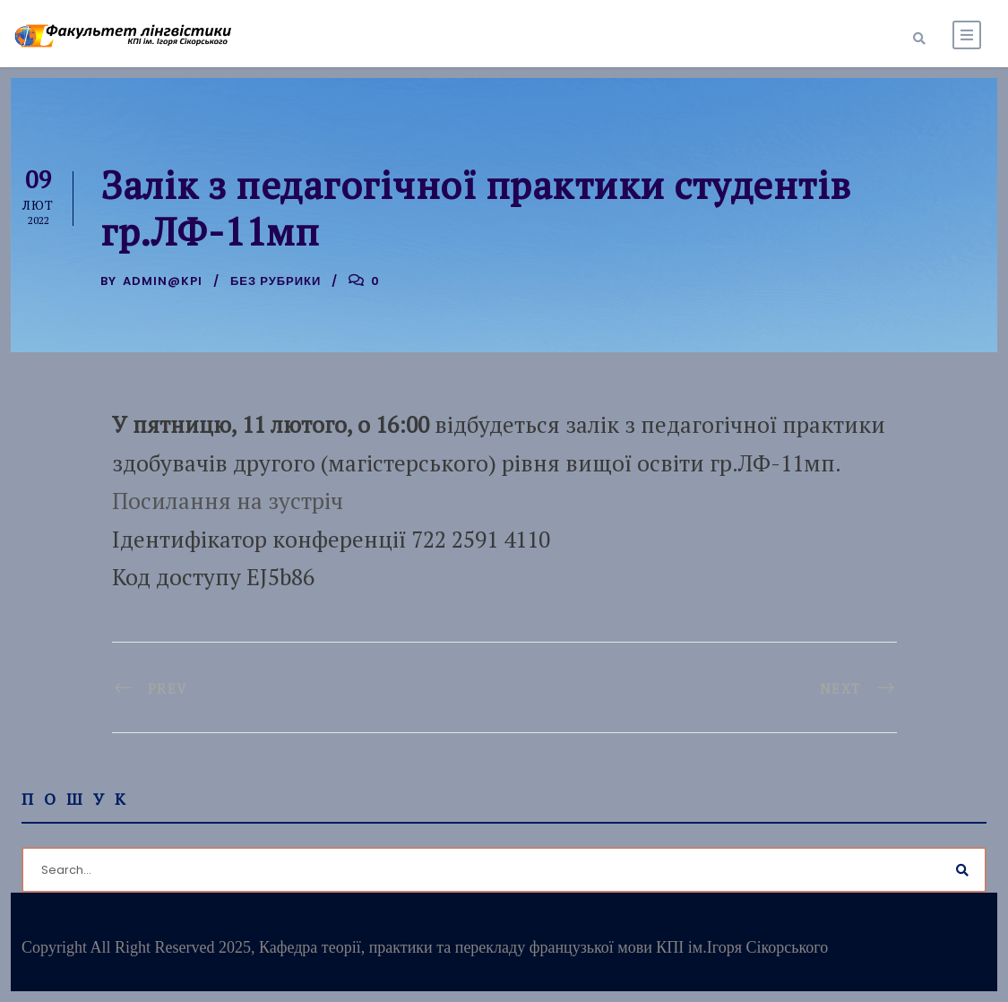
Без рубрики (275, 280)
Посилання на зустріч (227, 500)
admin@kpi (162, 280)
